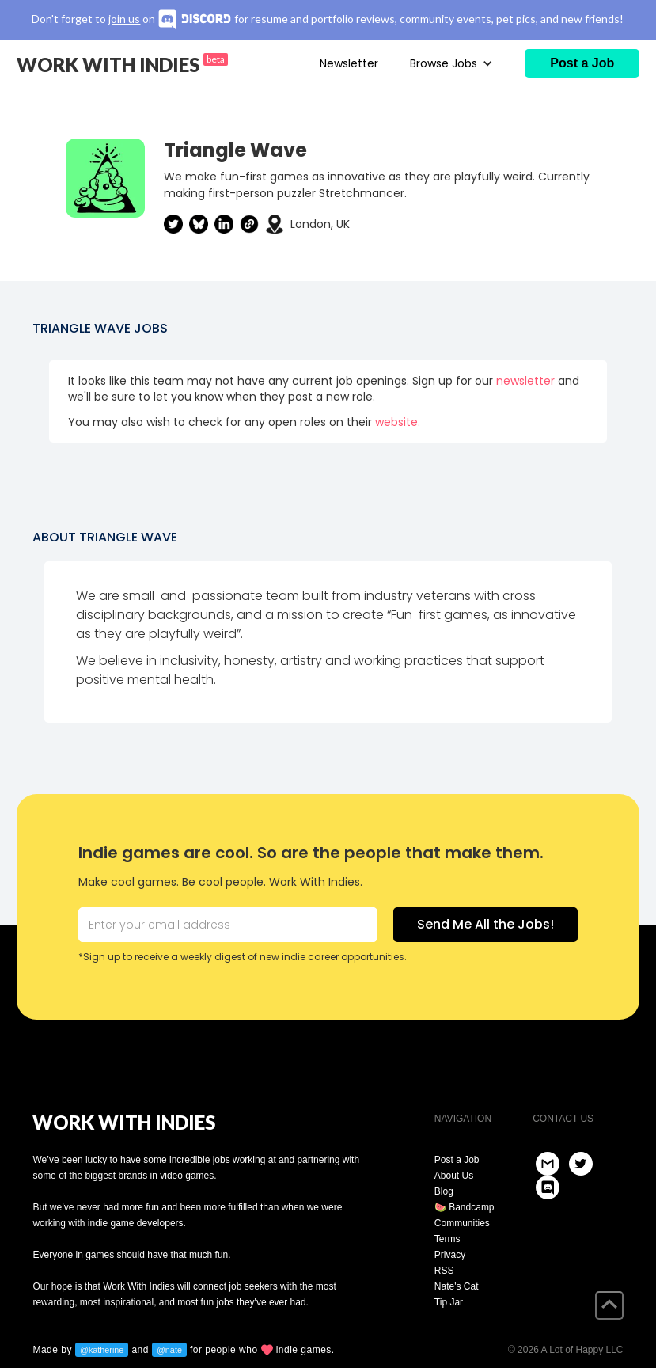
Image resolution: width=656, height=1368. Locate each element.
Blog (443, 1191)
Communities (462, 1223)
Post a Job (457, 1159)
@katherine (101, 1350)
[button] (451, 63)
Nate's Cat (456, 1286)
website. (397, 422)
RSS (444, 1270)
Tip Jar (448, 1302)
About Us (453, 1175)
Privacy (449, 1254)
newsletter (525, 381)
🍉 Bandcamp (464, 1207)
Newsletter (349, 63)
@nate (169, 1350)
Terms (447, 1238)
